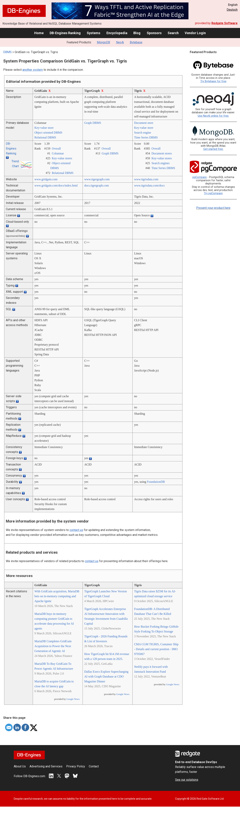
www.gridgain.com (46, 179)
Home (39, 33)
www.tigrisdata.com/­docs (149, 185)
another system (32, 69)
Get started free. (213, 149)
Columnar (58, 153)
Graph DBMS (92, 122)
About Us (20, 766)
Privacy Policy (75, 766)
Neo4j (120, 42)
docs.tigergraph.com (96, 185)
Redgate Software (224, 23)
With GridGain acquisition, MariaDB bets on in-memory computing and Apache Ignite (56, 596)
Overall (56, 148)
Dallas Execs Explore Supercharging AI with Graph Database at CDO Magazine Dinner (106, 676)
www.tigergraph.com (97, 179)
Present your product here (213, 208)
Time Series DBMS (146, 137)
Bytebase (136, 42)
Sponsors (154, 33)
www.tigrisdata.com (146, 179)
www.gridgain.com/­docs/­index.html (56, 185)
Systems (93, 33)
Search (173, 33)
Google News (73, 699)
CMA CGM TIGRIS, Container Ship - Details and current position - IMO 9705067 (156, 649)
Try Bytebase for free (213, 81)
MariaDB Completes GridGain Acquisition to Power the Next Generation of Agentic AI (52, 646)
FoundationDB (156, 481)
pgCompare (199, 177)
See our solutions (186, 779)
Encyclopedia (116, 33)
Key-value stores (62, 158)
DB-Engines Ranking (65, 33)
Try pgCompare (213, 193)
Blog (137, 33)
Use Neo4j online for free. (213, 115)
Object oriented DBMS (48, 132)
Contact (94, 766)
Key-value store (44, 127)
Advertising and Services (46, 766)
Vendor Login (195, 33)
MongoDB (103, 42)
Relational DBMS (45, 137)
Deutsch (232, 9)
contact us (76, 530)
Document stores (161, 153)
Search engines (160, 163)
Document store (143, 122)
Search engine (142, 132)
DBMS (7, 52)
